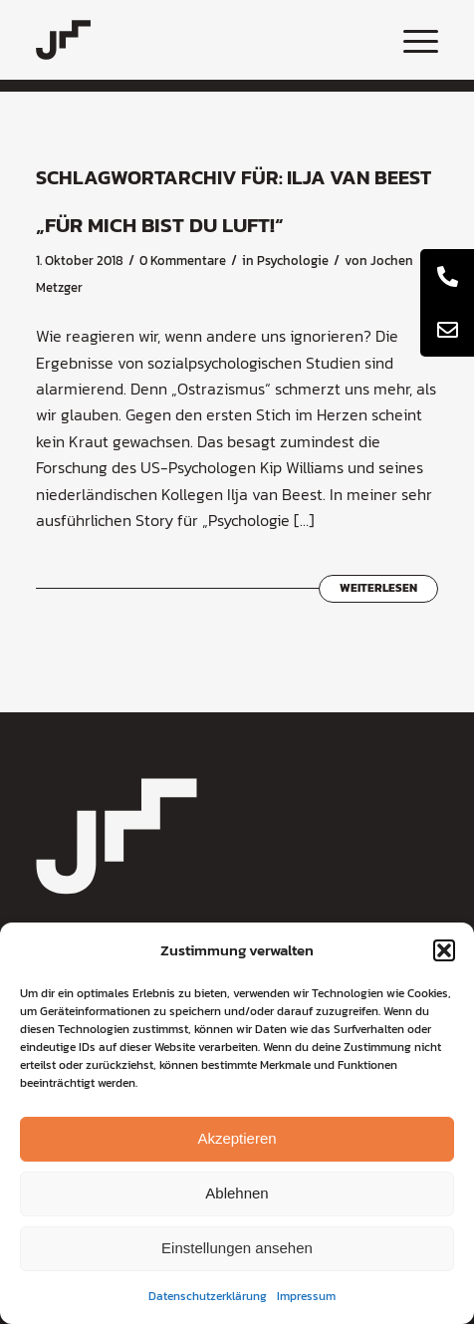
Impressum (306, 1296)
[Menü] (410, 40)
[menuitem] (410, 40)
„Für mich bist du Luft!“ (160, 224)
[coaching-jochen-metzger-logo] (197, 40)
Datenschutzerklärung (207, 1296)
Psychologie (293, 260)
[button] (444, 950)
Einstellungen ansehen (237, 1247)
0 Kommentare (182, 260)
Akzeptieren (236, 1138)
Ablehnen (236, 1193)
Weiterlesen (378, 588)
